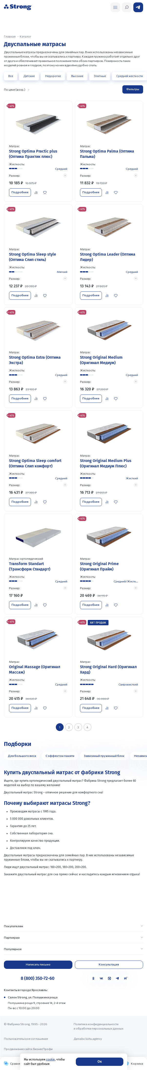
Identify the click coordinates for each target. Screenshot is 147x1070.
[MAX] (109, 978)
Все (10, 75)
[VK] (101, 978)
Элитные (100, 75)
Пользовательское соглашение (26, 1038)
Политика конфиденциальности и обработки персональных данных (98, 1026)
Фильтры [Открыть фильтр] (132, 89)
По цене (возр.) (14, 89)
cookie (50, 1059)
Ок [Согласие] (100, 1062)
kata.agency (94, 1038)
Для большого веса (22, 755)
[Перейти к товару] (38, 151)
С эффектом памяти (60, 755)
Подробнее (20, 192)
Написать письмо (38, 964)
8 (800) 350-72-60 (37, 978)
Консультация (109, 964)
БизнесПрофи (43, 1049)
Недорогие (53, 75)
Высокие (77, 75)
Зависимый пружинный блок (104, 755)
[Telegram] (117, 978)
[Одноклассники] (93, 978)
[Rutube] (125, 978)
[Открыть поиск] (115, 7)
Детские (29, 75)
